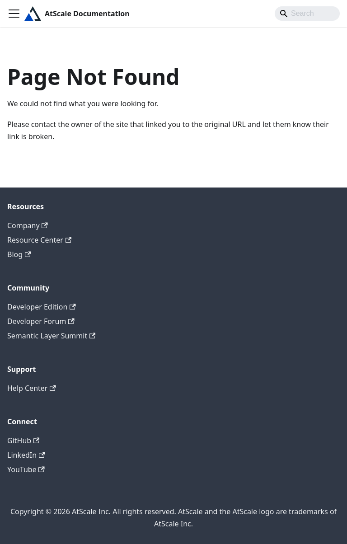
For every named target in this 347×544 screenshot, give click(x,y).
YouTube (26, 469)
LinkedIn (26, 455)
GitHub (23, 441)
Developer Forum (41, 321)
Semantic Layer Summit (51, 336)
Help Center (31, 388)
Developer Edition (41, 307)
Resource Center (39, 240)
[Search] (307, 13)
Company (27, 225)
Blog (19, 254)
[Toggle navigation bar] (14, 13)
